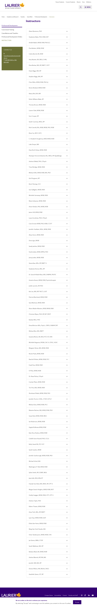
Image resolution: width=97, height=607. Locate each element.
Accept (77, 602)
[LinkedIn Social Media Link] (89, 595)
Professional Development (41, 17)
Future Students (60, 2)
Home (3, 17)
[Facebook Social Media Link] (86, 595)
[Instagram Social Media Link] (82, 595)
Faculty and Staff (73, 595)
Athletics (88, 2)
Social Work (29, 17)
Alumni (79, 2)
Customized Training (8, 30)
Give (83, 2)
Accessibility (57, 595)
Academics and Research (12, 17)
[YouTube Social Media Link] (93, 595)
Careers (65, 595)
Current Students (70, 2)
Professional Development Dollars (12, 37)
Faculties (23, 17)
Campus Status (49, 595)
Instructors (6, 40)
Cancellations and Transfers (10, 33)
